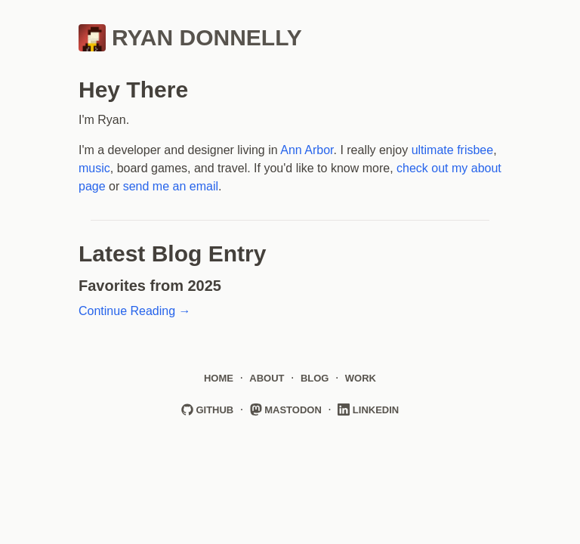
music (94, 168)
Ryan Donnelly (190, 37)
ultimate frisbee (453, 150)
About (266, 378)
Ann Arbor (306, 150)
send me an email (170, 186)
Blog (315, 378)
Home (218, 378)
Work (360, 378)
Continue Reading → (135, 310)
